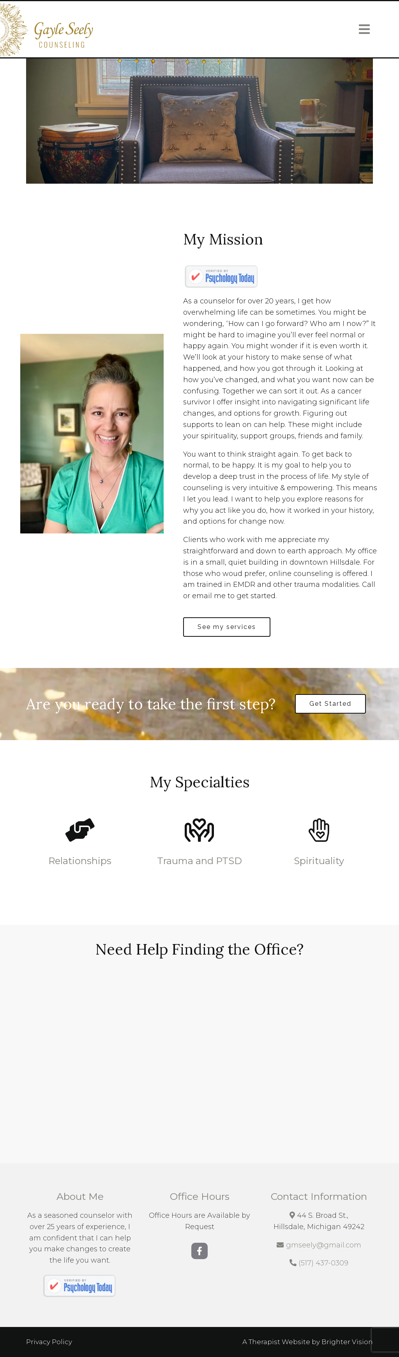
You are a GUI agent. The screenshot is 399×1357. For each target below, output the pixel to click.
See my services (227, 627)
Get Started (330, 703)
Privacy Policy (49, 1342)
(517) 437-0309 (323, 1263)
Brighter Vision (347, 1342)
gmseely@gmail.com (323, 1245)
